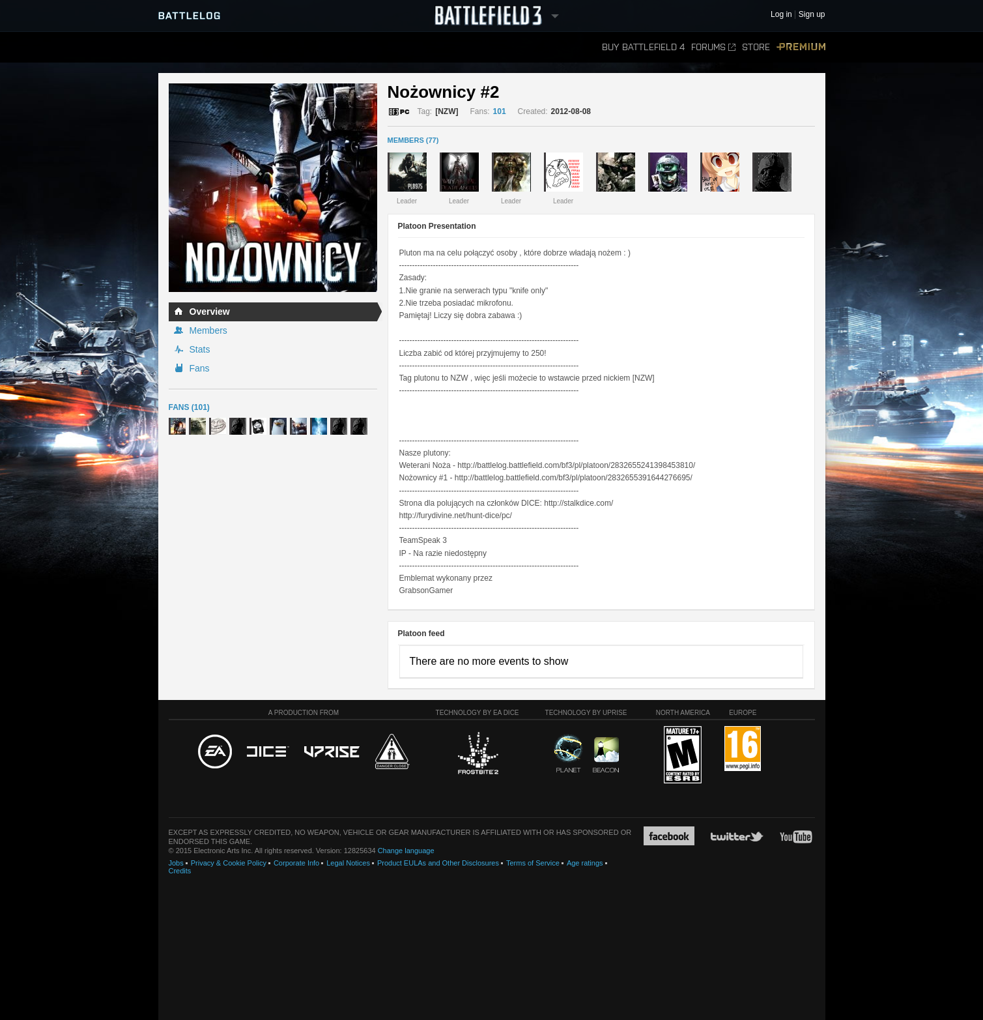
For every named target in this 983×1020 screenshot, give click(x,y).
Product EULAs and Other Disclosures (438, 863)
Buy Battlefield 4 (643, 47)
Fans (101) (189, 407)
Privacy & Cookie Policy (228, 863)
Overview (210, 311)
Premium (800, 47)
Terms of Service (533, 863)
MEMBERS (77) (413, 140)
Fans (200, 368)
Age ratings (585, 863)
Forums (713, 47)
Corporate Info (296, 863)
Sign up (812, 14)
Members (208, 330)
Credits (180, 871)
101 (499, 111)
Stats (200, 349)
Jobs (176, 863)
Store (756, 47)
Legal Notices (348, 863)
